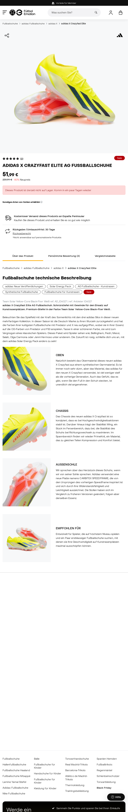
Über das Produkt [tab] (22, 255)
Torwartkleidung (106, 781)
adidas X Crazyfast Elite (73, 23)
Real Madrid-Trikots (76, 764)
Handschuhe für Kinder (47, 773)
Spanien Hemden (107, 758)
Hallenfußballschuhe (14, 764)
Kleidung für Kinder (45, 788)
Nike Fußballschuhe (14, 793)
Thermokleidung (74, 785)
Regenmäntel (104, 770)
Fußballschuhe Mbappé (16, 776)
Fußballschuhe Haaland (16, 770)
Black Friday (104, 787)
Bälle (36, 758)
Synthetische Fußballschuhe (21, 291)
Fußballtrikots (104, 764)
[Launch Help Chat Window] (116, 797)
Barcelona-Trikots (75, 770)
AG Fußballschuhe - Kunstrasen (96, 286)
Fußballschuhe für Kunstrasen (62, 291)
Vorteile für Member (64, 3)
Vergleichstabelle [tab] (105, 255)
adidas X (53, 23)
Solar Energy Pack (60, 286)
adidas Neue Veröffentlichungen (24, 286)
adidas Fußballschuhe (33, 23)
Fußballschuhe (10, 23)
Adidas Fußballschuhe (15, 787)
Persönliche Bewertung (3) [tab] (64, 255)
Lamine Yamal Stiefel (14, 781)
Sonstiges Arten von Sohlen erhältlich (22, 202)
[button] (41, 202)
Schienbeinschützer (108, 776)
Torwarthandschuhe (77, 758)
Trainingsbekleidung (77, 790)
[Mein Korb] (120, 12)
